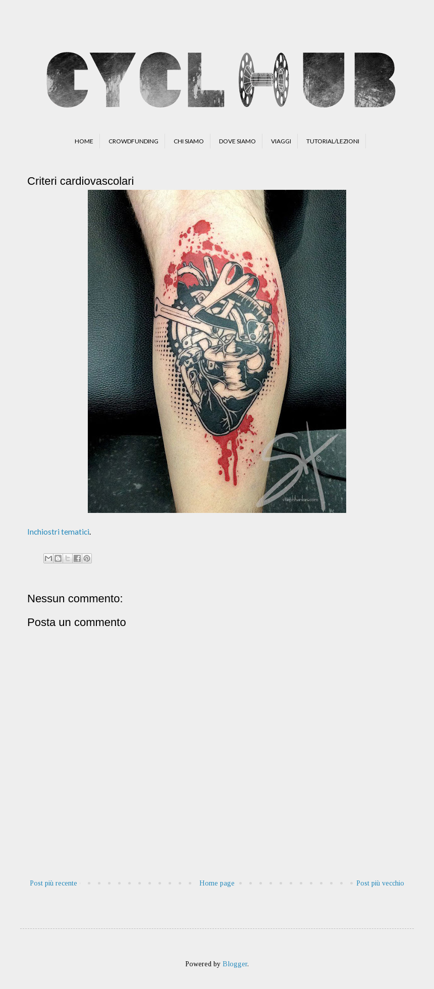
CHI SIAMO (189, 141)
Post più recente (53, 883)
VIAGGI (281, 141)
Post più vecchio (380, 883)
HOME (84, 141)
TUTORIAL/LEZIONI (332, 141)
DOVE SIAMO (237, 141)
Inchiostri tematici (58, 531)
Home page (217, 883)
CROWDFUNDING (133, 141)
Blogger (235, 964)
